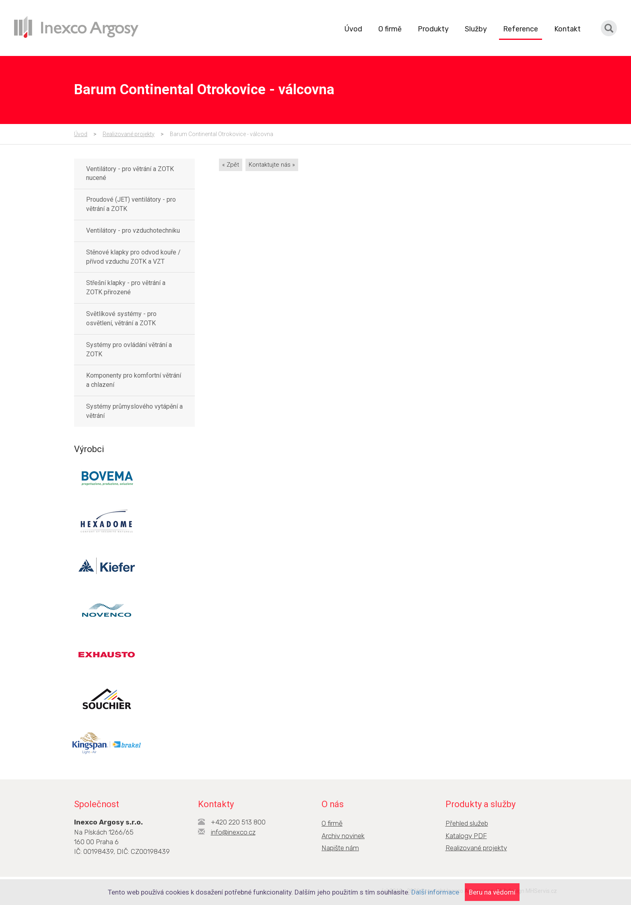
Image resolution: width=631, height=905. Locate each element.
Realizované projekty (129, 134)
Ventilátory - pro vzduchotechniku (133, 230)
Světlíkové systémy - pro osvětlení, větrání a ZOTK (121, 318)
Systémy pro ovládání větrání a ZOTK (129, 349)
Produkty (433, 29)
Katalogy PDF (466, 836)
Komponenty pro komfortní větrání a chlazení (133, 380)
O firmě (390, 29)
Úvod (353, 29)
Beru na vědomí (492, 892)
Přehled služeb (466, 823)
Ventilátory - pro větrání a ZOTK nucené (130, 173)
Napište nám (340, 848)
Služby (476, 29)
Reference (520, 29)
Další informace (435, 892)
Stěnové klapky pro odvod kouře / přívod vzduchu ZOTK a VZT (133, 256)
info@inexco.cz (233, 832)
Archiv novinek (343, 836)
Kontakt (567, 29)
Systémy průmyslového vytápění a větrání (134, 411)
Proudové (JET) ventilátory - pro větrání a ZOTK (131, 204)
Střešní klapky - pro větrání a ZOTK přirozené (125, 287)
